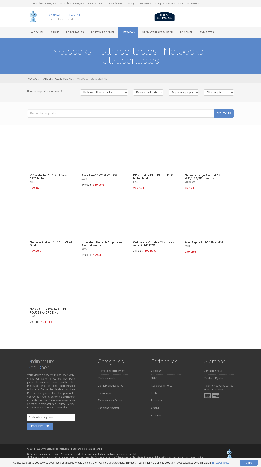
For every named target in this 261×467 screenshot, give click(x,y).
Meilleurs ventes (107, 378)
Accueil (32, 78)
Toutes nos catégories (110, 400)
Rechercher (224, 113)
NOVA (84, 249)
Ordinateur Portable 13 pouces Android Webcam (102, 244)
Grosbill (155, 407)
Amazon (156, 415)
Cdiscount (156, 370)
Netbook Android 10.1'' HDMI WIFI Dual (52, 244)
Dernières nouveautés (110, 385)
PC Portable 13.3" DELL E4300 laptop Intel (153, 177)
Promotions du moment (111, 370)
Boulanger (157, 400)
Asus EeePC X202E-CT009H (100, 175)
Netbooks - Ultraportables (56, 78)
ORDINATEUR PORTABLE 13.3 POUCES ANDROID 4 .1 (49, 311)
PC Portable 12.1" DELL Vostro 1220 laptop (50, 177)
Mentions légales (213, 378)
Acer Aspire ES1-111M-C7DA (204, 242)
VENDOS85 (190, 182)
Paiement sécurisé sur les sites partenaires (218, 387)
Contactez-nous (213, 370)
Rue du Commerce (161, 385)
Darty (154, 393)
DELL (32, 182)
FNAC (154, 378)
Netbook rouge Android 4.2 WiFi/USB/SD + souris (203, 177)
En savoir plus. (220, 462)
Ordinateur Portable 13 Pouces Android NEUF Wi (153, 244)
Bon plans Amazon (109, 407)
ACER (187, 246)
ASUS (84, 179)
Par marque (104, 393)
